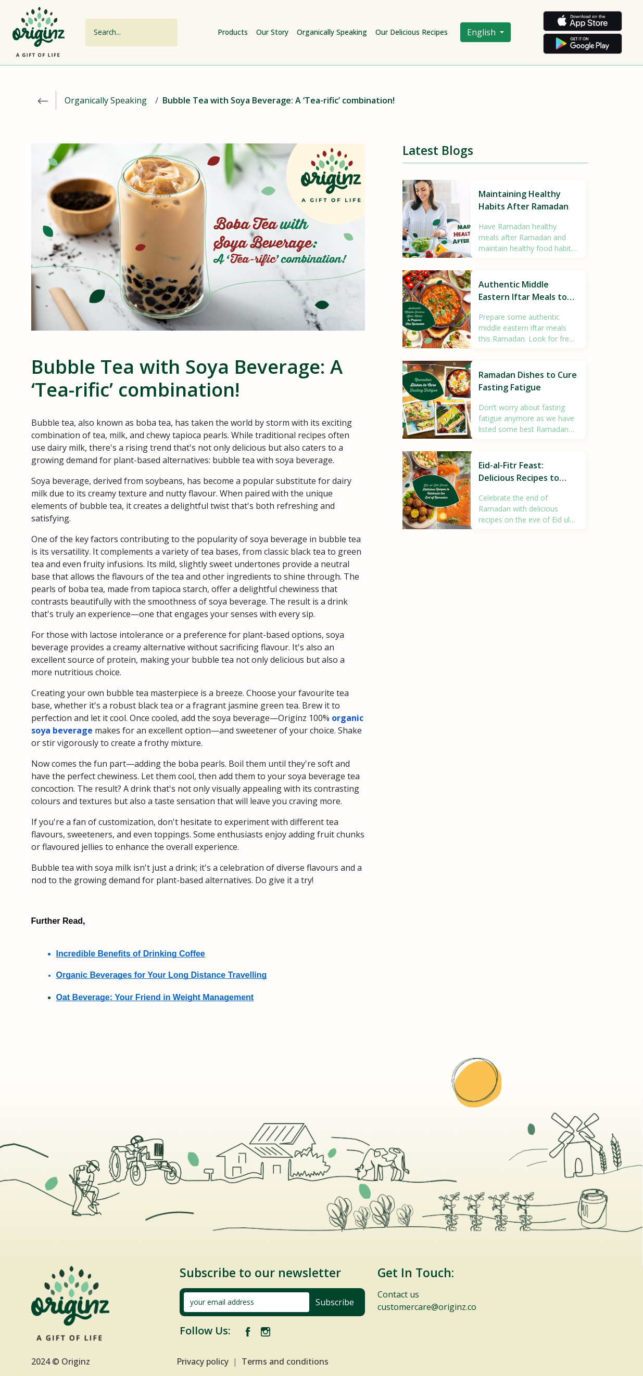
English (482, 32)
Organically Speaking (332, 32)
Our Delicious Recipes (411, 32)
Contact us (398, 1294)
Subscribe (335, 1302)
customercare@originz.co (426, 1307)
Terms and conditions (285, 1361)
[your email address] (246, 1302)
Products (233, 32)
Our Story (272, 32)
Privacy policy (202, 1361)
